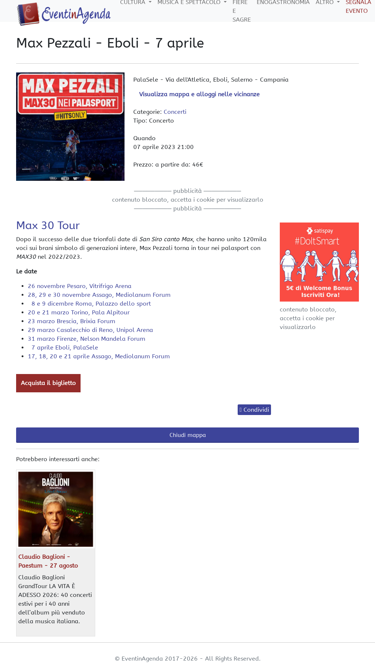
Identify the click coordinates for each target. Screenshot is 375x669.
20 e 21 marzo (79, 312)
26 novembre (79, 286)
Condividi (256, 409)
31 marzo (86, 338)
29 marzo (90, 329)
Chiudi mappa (188, 435)
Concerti (175, 111)
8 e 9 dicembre (89, 303)
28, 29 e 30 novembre (99, 294)
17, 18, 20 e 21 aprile (99, 356)
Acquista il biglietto (48, 383)
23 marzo (71, 321)
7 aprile (63, 347)
